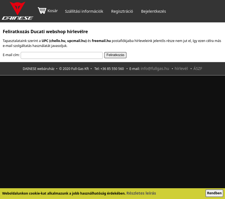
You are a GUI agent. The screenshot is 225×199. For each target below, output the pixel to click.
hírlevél (181, 68)
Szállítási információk (84, 11)
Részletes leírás (141, 193)
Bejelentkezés (153, 11)
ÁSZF (197, 68)
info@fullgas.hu (155, 68)
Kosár (48, 11)
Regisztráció (122, 11)
